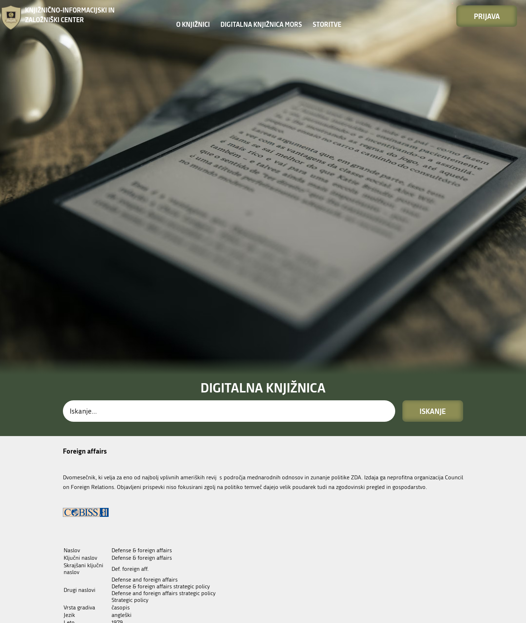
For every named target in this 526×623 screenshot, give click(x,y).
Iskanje (433, 231)
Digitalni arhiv (86, 510)
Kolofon (370, 612)
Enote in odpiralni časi (257, 614)
